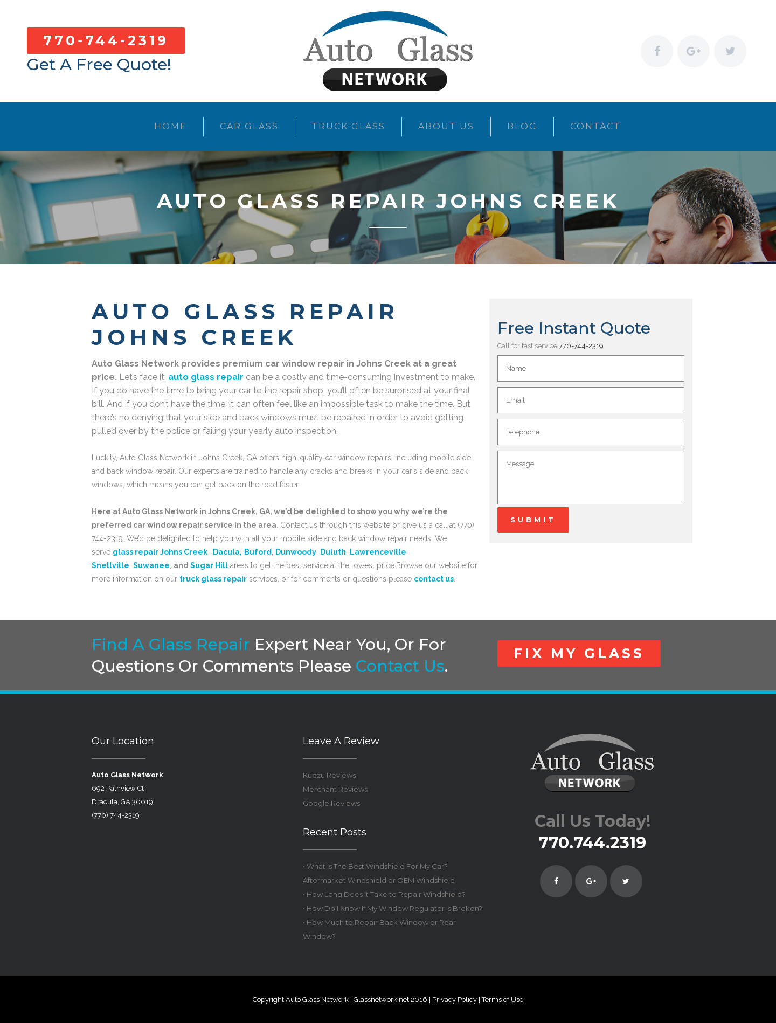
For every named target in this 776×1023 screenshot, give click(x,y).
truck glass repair (213, 579)
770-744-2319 (106, 40)
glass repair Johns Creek (160, 552)
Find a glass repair (171, 644)
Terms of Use (502, 1000)
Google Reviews (331, 803)
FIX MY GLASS (579, 653)
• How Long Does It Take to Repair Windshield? (384, 894)
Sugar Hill (209, 565)
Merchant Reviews (335, 789)
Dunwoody (295, 552)
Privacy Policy (454, 1000)
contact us (400, 666)
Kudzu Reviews (329, 775)
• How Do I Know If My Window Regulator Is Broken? (392, 908)
